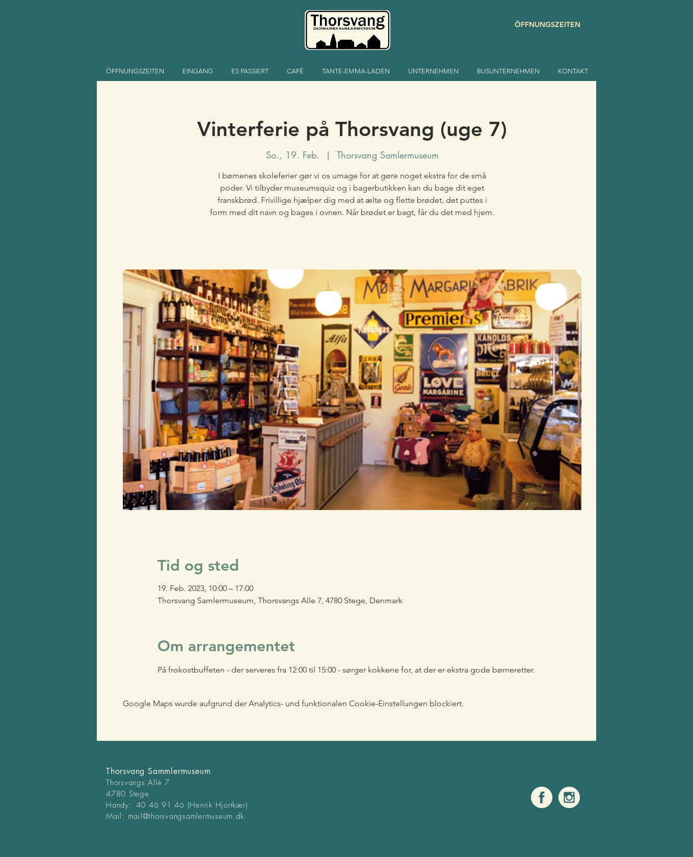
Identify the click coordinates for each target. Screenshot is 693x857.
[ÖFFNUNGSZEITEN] (544, 24)
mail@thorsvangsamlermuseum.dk (186, 816)
